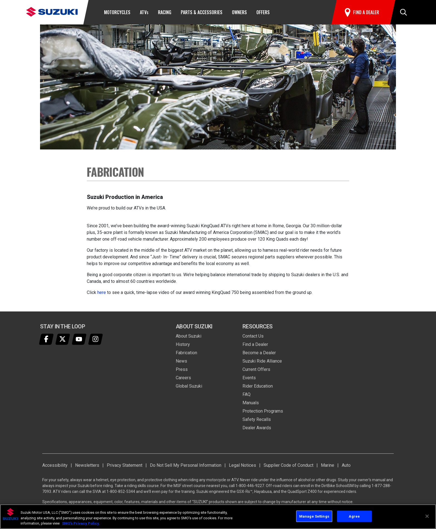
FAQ (246, 394)
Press (182, 369)
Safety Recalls (256, 419)
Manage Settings (314, 516)
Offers (263, 12)
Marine (327, 465)
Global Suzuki (189, 386)
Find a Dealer (255, 344)
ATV (144, 12)
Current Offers (256, 369)
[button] (403, 12)
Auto (346, 465)
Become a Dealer (259, 352)
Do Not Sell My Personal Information (185, 465)
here (101, 292)
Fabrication (186, 352)
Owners (239, 12)
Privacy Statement (124, 465)
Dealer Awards (256, 427)
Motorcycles (117, 12)
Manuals (250, 402)
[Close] (427, 516)
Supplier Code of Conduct (288, 465)
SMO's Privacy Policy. (81, 523)
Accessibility (55, 465)
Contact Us (253, 336)
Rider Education (257, 386)
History (183, 344)
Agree (354, 516)
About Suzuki (188, 336)
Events (249, 377)
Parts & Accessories (201, 12)
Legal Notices (242, 465)
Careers (183, 377)
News (181, 361)
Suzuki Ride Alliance (262, 361)
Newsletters (87, 465)
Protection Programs (262, 411)
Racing (164, 12)
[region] (218, 516)
